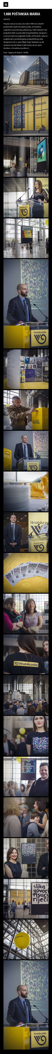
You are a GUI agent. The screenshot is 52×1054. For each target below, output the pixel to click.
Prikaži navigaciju (5, 4)
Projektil (33, 4)
